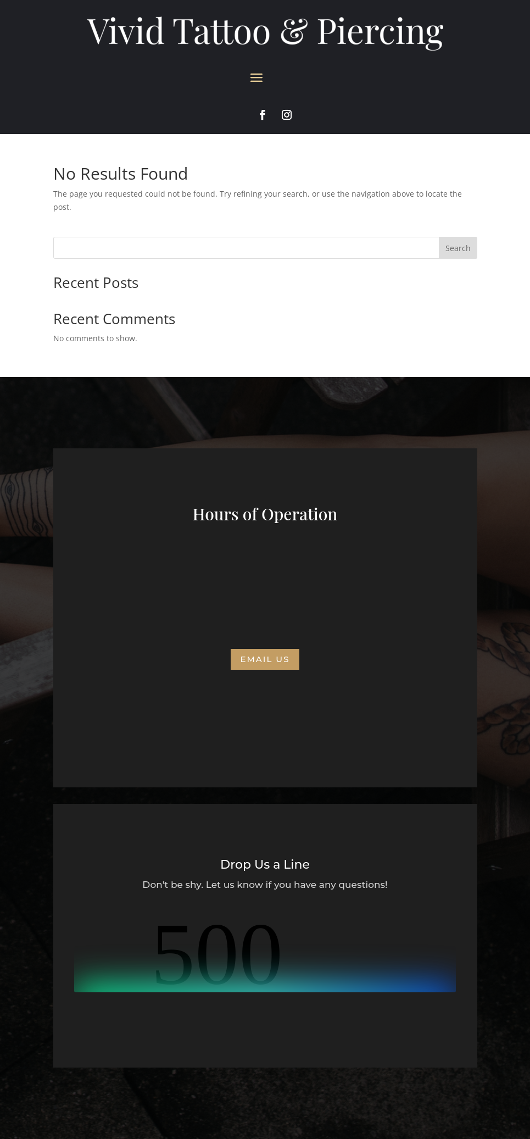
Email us (264, 659)
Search (458, 248)
